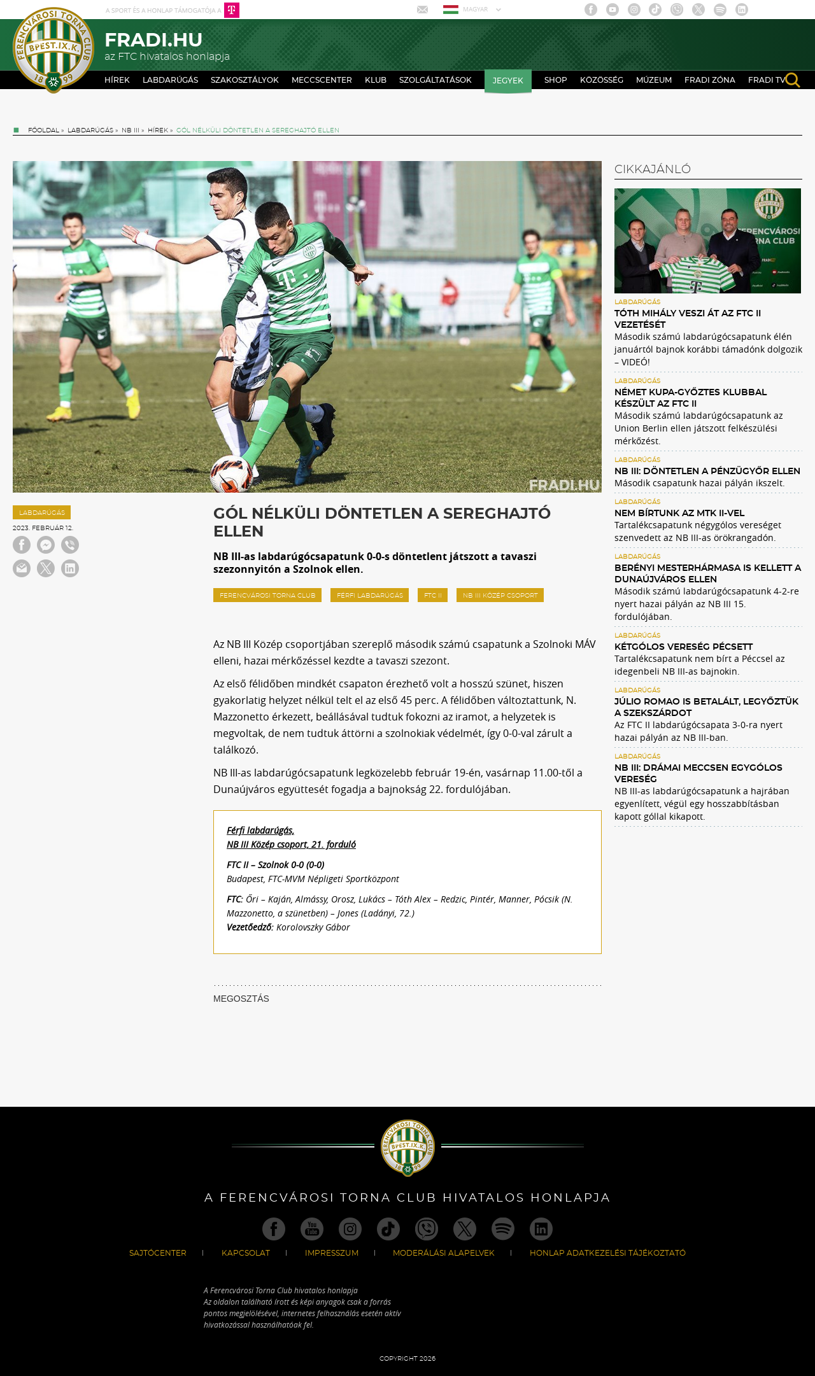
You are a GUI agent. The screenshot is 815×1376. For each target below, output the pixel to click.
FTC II (433, 596)
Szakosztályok (245, 80)
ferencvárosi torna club (268, 596)
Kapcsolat (246, 1253)
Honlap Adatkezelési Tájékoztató (608, 1253)
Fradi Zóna (709, 80)
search (792, 80)
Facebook (591, 9)
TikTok (655, 9)
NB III (130, 130)
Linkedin (741, 9)
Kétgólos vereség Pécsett (683, 647)
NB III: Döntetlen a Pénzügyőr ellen (707, 471)
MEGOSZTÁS (241, 998)
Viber (676, 9)
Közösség (601, 80)
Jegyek (508, 81)
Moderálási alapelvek (444, 1253)
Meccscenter (322, 80)
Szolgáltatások (435, 80)
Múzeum (654, 80)
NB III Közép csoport (500, 596)
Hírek (117, 80)
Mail (423, 9)
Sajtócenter (158, 1253)
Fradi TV (767, 80)
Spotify (720, 9)
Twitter (698, 9)
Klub (375, 80)
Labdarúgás (170, 80)
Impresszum (331, 1253)
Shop (555, 80)
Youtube (612, 9)
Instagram (634, 9)
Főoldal (43, 130)
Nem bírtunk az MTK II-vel (679, 513)
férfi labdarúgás (370, 596)
